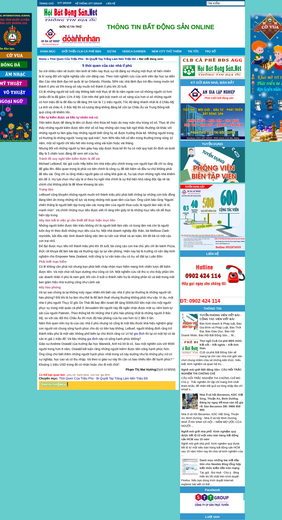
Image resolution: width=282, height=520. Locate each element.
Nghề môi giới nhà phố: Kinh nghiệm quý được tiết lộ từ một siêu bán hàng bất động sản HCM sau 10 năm (209, 435)
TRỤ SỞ (210, 51)
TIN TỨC (193, 51)
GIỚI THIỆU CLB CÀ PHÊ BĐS (81, 51)
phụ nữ (71, 374)
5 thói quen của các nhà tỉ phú (107, 65)
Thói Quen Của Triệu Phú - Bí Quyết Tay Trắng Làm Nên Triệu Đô (93, 59)
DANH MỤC (48, 51)
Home (43, 59)
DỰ (111, 51)
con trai (95, 374)
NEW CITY (167, 51)
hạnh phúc (83, 374)
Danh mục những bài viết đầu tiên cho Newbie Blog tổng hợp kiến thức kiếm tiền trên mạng (220, 464)
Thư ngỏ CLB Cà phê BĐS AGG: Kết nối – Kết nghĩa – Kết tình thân (221, 344)
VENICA (133, 51)
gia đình (139, 333)
